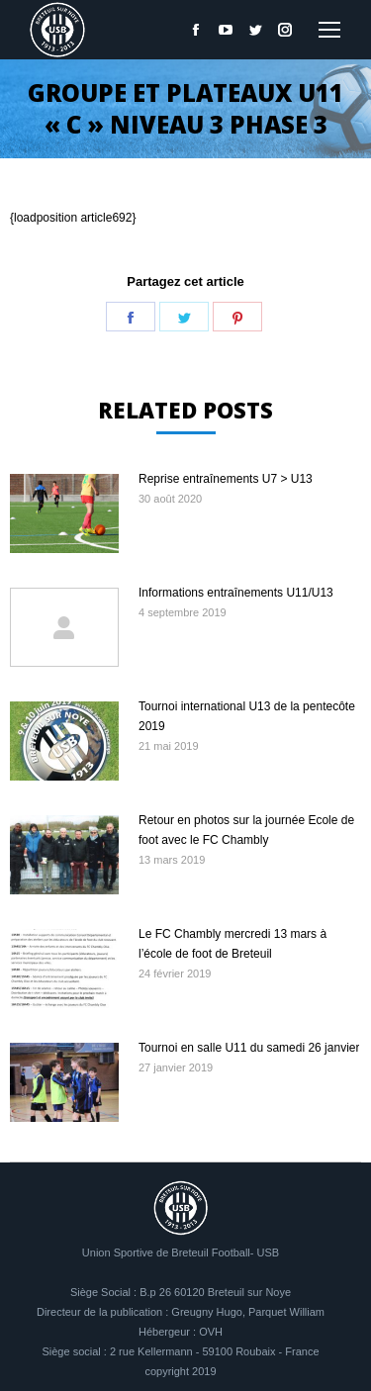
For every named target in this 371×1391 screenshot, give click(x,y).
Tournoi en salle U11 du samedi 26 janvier (249, 1048)
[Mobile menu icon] (329, 30)
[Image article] (64, 513)
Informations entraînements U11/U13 (236, 593)
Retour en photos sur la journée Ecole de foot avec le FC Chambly (246, 830)
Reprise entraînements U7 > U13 (226, 479)
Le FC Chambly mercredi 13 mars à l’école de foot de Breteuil (232, 944)
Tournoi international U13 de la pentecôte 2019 (247, 716)
